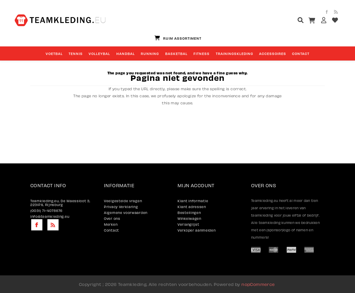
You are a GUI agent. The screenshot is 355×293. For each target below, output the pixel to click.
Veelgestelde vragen (123, 201)
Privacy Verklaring (121, 207)
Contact (111, 230)
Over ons (112, 218)
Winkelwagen (189, 218)
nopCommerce (258, 284)
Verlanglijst (188, 224)
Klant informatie (193, 201)
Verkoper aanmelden (197, 230)
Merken (110, 224)
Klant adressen (192, 207)
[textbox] (289, 21)
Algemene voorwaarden (125, 213)
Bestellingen (189, 213)
